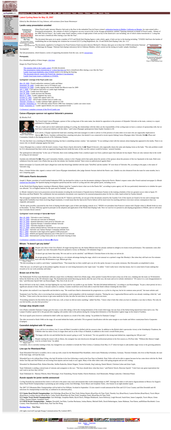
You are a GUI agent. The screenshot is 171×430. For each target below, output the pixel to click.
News (33, 13)
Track (74, 13)
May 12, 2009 (24, 226)
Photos (80, 13)
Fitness (87, 13)
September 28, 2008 (27, 85)
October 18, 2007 (26, 99)
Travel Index (92, 423)
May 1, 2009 (24, 236)
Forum (107, 13)
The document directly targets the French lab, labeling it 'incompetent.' (49, 74)
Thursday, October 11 (27, 102)
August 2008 (8, 27)
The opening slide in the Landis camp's (37, 68)
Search (101, 13)
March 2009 (8, 20)
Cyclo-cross (67, 13)
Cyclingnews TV (23, 13)
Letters (94, 13)
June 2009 (7, 24)
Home (79, 423)
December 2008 (9, 32)
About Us (86, 424)
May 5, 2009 (24, 234)
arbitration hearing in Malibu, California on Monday (124, 29)
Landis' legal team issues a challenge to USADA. (41, 76)
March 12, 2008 (25, 95)
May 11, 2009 (24, 228)
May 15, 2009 (24, 219)
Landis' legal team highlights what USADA (39, 72)
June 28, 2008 (24, 93)
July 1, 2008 (24, 89)
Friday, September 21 (27, 106)
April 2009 (7, 22)
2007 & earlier (9, 34)
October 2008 (8, 29)
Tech (37, 13)
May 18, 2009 (24, 217)
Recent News (9, 16)
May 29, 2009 (24, 83)
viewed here (88, 53)
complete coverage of (39, 240)
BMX (59, 13)
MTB (54, 13)
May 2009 (7, 23)
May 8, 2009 (24, 230)
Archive (85, 423)
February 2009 (8, 19)
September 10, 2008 (27, 87)
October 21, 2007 (26, 97)
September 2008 (9, 28)
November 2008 (9, 31)
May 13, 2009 (24, 224)
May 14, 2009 (24, 221)
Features (43, 13)
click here (51, 60)
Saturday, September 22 (28, 104)
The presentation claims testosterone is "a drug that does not (45, 70)
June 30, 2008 (24, 91)
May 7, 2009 (24, 232)
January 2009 (8, 18)
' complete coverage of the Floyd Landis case (40, 109)
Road (50, 13)
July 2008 (7, 25)
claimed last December (28, 182)
